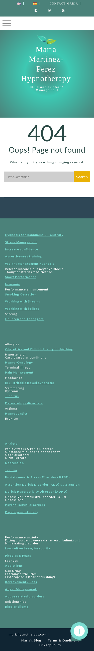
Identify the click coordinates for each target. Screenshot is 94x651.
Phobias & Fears (18, 555)
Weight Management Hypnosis (29, 263)
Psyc (21, 512)
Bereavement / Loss (21, 582)
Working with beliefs (22, 308)
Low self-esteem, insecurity (27, 548)
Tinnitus (12, 396)
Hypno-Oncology (19, 362)
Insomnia (12, 284)
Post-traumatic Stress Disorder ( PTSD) (37, 477)
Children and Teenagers (24, 319)
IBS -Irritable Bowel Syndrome (29, 383)
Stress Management (21, 242)
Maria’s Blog (31, 640)
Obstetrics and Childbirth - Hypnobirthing (39, 349)
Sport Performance (20, 277)
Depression (14, 463)
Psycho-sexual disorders (25, 505)
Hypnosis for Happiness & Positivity (34, 235)
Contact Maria (63, 3)
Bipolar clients (17, 606)
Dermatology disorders (24, 403)
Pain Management (19, 372)
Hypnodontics (16, 413)
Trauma (11, 470)
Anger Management (21, 589)
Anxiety (11, 443)
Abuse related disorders (24, 596)
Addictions (14, 565)
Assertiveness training (23, 256)
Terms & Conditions (63, 640)
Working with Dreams (22, 301)
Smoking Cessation (20, 294)
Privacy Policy (50, 645)
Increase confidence (21, 249)
